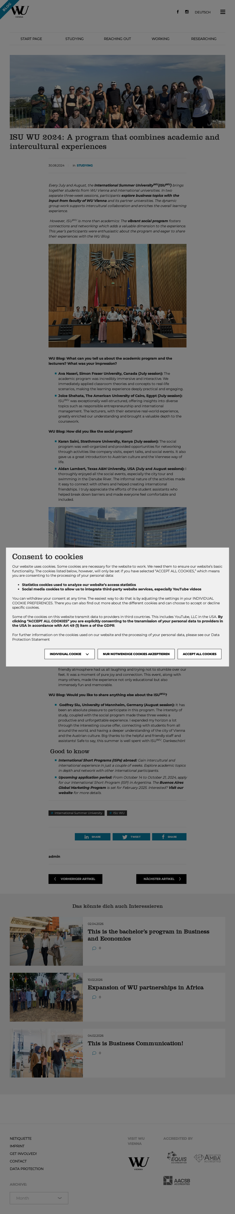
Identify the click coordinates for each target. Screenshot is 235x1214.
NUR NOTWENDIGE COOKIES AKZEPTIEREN (136, 654)
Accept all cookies (199, 654)
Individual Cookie (65, 654)
